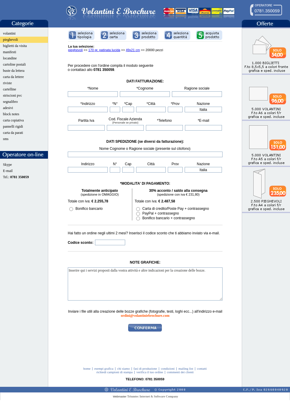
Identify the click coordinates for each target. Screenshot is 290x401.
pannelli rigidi (13, 126)
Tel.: (16, 177)
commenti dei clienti (180, 372)
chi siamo (123, 368)
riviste (7, 83)
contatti (202, 368)
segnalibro (10, 102)
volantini (9, 33)
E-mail (8, 171)
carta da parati (13, 133)
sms (6, 139)
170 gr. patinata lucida (104, 50)
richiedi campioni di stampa (114, 372)
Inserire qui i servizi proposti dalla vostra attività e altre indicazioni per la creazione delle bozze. (145, 284)
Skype (7, 165)
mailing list (185, 368)
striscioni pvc (12, 95)
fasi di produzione (145, 368)
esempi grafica (103, 368)
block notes (11, 114)
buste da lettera (14, 71)
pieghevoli (10, 40)
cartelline (9, 89)
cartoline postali (14, 64)
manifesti (9, 52)
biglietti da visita (15, 46)
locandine (10, 58)
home (86, 368)
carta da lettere (13, 77)
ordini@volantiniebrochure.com (145, 316)
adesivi (8, 108)
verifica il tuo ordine (149, 372)
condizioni (168, 368)
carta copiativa (13, 120)
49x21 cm (133, 50)
